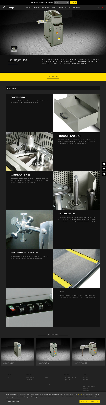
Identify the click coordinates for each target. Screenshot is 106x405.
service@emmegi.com (49, 379)
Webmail (46, 377)
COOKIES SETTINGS (86, 390)
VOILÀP (9, 377)
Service (61, 7)
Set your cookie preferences (13, 401)
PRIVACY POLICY (86, 377)
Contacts (67, 7)
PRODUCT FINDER (29, 381)
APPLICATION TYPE (29, 379)
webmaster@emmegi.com (49, 381)
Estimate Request (53, 76)
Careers (54, 7)
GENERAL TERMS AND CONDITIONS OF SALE (90, 384)
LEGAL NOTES (85, 379)
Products (36, 7)
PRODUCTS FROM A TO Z (30, 384)
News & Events (45, 7)
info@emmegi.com (48, 384)
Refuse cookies (84, 401)
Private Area (76, 7)
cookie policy (80, 394)
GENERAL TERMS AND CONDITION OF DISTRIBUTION (89, 387)
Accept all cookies (94, 401)
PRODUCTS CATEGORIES (30, 377)
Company (28, 7)
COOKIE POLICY (85, 381)
